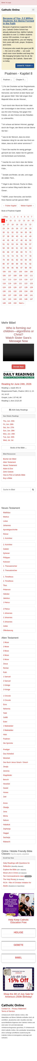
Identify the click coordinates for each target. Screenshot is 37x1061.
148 (4, 303)
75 (17, 256)
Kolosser (6, 562)
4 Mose (6, 655)
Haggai (6, 833)
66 (8, 252)
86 (4, 264)
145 (20, 299)
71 (30, 252)
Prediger (6, 749)
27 (21, 229)
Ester (5, 722)
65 (4, 252)
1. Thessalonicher (10, 566)
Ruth (5, 672)
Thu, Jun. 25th (8, 421)
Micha (5, 816)
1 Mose (6, 642)
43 (30, 236)
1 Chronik (7, 696)
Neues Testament (10, 465)
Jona (5, 812)
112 (4, 280)
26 (17, 229)
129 (31, 287)
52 (8, 244)
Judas (5, 626)
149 (9, 303)
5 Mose (6, 659)
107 (9, 276)
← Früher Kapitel (9, 206)
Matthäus (6, 513)
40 (17, 236)
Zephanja (6, 829)
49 (26, 240)
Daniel (5, 788)
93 (4, 268)
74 (13, 256)
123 (31, 284)
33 (17, 232)
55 (21, 244)
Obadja (6, 807)
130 (4, 291)
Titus (5, 585)
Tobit (5, 713)
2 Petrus (6, 609)
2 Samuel (7, 681)
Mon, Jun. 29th (9, 434)
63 (26, 248)
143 (9, 299)
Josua (5, 664)
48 (21, 240)
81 (13, 260)
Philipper (6, 558)
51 (4, 244)
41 (21, 236)
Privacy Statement (19, 1009)
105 (31, 272)
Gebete (18, 945)
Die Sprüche (8, 743)
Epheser (6, 553)
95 (13, 268)
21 (26, 225)
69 (21, 252)
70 (26, 252)
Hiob (5, 735)
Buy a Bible (7, 478)
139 (20, 295)
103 (20, 272)
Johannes (7, 525)
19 (17, 225)
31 (8, 232)
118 (4, 284)
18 (13, 225)
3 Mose (6, 651)
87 (8, 264)
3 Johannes (7, 622)
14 (28, 221)
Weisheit (6, 758)
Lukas (5, 521)
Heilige (18, 932)
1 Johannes (7, 613)
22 (30, 225)
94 (8, 268)
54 (17, 244)
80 (8, 260)
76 (21, 256)
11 (15, 221)
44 (4, 240)
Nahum (6, 820)
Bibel (18, 957)
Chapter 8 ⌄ (21, 80)
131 (9, 291)
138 (15, 295)
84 (26, 260)
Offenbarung (8, 630)
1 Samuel (7, 677)
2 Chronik (7, 700)
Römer (5, 534)
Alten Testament (9, 462)
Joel (4, 797)
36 (30, 232)
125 (9, 287)
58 (4, 248)
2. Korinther (7, 545)
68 (17, 252)
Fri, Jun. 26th (8, 424)
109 (20, 276)
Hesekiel (6, 784)
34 (21, 232)
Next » (21, 303)
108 (15, 276)
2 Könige (6, 690)
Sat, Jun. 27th (8, 427)
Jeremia (6, 771)
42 (26, 236)
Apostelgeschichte (10, 530)
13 (24, 221)
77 (26, 256)
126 (15, 287)
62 (21, 248)
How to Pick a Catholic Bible (14, 475)
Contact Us (5, 1009)
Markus (6, 517)
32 (13, 232)
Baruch (6, 780)
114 (15, 280)
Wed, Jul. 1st (8, 440)
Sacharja (6, 837)
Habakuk (6, 825)
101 (9, 272)
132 (15, 291)
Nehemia (6, 709)
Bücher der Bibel (9, 459)
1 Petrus (6, 602)
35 (26, 232)
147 (31, 299)
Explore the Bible (9, 870)
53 (13, 244)
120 (15, 284)
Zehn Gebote (8, 472)
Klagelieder (7, 775)
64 (30, 248)
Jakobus (6, 598)
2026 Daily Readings (18, 410)
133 (20, 291)
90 (21, 264)
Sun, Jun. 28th (9, 431)
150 (15, 303)
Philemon (6, 590)
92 (30, 264)
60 (13, 248)
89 (17, 264)
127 (20, 287)
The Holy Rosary (9, 879)
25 (13, 229)
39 (13, 236)
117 (31, 280)
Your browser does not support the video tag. (18, 352)
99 (30, 268)
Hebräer (6, 594)
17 (8, 225)
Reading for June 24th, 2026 (16, 384)
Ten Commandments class (13, 876)
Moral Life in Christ (10, 873)
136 (4, 295)
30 (4, 232)
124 (4, 287)
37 (4, 236)
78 (30, 256)
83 (21, 260)
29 (30, 229)
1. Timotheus (8, 577)
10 (11, 221)
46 (13, 240)
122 (25, 284)
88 (13, 264)
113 (9, 280)
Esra (5, 704)
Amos (5, 803)
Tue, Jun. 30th (8, 437)
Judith (5, 717)
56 (26, 244)
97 (21, 268)
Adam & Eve (8, 469)
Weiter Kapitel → (27, 206)
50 (30, 240)
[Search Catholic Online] (33, 489)
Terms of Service (8, 1011)
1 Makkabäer (8, 726)
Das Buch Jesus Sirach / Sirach (15, 762)
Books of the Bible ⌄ (18, 448)
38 (8, 236)
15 (33, 221)
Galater (6, 549)
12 (19, 221)
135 (31, 291)
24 (8, 229)
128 (25, 287)
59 (8, 248)
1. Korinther (7, 538)
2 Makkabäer (8, 730)
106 (4, 276)
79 (4, 260)
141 (31, 295)
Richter (6, 668)
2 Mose (6, 647)
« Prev (5, 217)
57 (30, 244)
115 (20, 280)
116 (25, 280)
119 (9, 284)
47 (17, 240)
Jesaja (5, 767)
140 (25, 295)
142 (4, 299)
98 (26, 268)
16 (4, 225)
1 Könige (6, 685)
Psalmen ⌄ (7, 80)
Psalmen (6, 739)
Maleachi (6, 842)
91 (26, 264)
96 (17, 268)
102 (15, 272)
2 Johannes (7, 617)
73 (8, 256)
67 (13, 252)
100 (4, 272)
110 (25, 276)
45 (8, 240)
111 (31, 276)
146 (25, 299)
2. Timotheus (8, 581)
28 (26, 229)
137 (9, 295)
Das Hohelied (8, 754)
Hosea (5, 792)
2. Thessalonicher (10, 570)
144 (15, 299)
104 (25, 272)
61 (17, 248)
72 (4, 256)
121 (20, 284)
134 (25, 291)
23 (4, 229)
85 (30, 260)
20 (21, 225)
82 (17, 260)
